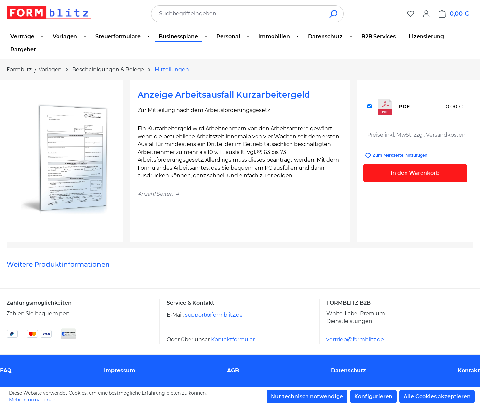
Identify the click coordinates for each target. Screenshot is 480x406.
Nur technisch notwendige (307, 396)
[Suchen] (334, 13)
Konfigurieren (373, 396)
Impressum (119, 370)
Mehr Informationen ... (34, 400)
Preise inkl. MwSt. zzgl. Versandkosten (416, 135)
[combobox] (237, 13)
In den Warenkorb (415, 173)
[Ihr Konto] (426, 13)
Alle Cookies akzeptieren (437, 396)
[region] (65, 158)
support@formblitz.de (214, 315)
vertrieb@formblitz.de (355, 339)
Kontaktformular (233, 339)
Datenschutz (348, 370)
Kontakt (469, 370)
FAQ (6, 370)
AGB (233, 370)
